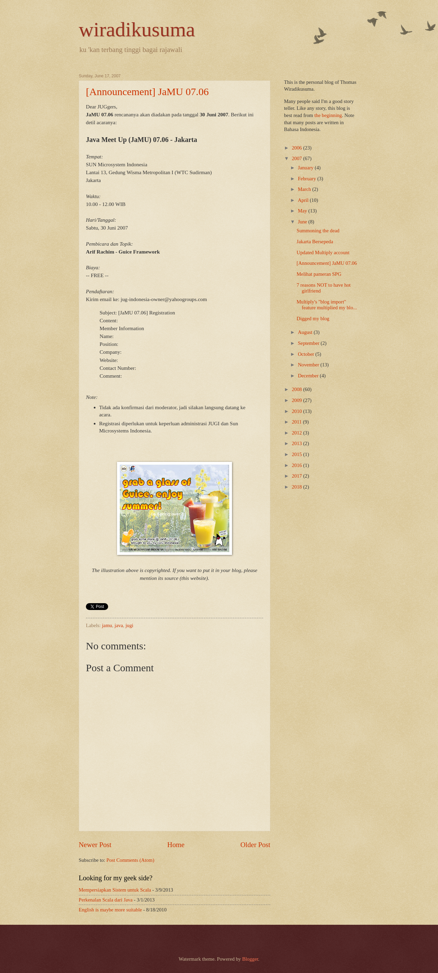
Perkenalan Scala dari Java (105, 900)
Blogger (250, 959)
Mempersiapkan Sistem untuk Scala (115, 890)
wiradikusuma (137, 29)
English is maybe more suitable (110, 909)
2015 (297, 454)
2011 (297, 422)
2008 (297, 389)
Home (175, 844)
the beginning (328, 115)
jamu (107, 625)
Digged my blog (313, 318)
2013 (297, 443)
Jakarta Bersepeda (315, 241)
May (303, 210)
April (304, 200)
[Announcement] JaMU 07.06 (147, 91)
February (307, 178)
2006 (297, 148)
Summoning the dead (318, 230)
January (306, 167)
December (309, 375)
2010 (297, 411)
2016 (297, 465)
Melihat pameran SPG (319, 274)
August (305, 332)
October (306, 354)
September (309, 343)
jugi (129, 625)
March (305, 189)
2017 (297, 476)
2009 (297, 400)
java (119, 625)
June (303, 221)
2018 (297, 487)
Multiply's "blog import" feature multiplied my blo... (327, 305)
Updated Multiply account (323, 252)
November (309, 364)
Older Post (255, 844)
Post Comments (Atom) (130, 860)
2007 (297, 158)
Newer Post (95, 844)
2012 (297, 433)
